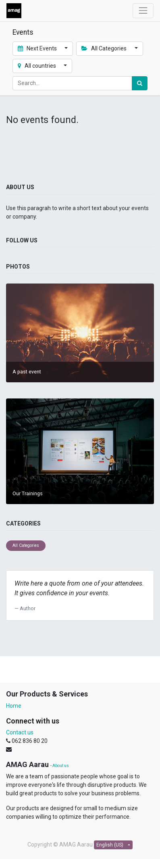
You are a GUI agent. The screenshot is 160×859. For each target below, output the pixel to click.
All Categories (25, 545)
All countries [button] (37, 66)
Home (13, 706)
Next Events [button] (38, 48)
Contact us (19, 732)
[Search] (140, 83)
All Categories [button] (104, 48)
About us (60, 765)
